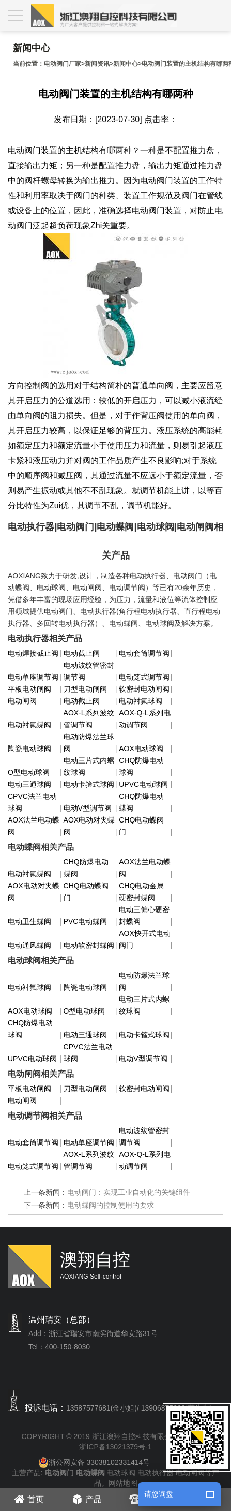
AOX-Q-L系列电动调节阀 (145, 719)
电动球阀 (120, 1473)
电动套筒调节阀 (144, 653)
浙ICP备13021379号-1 (115, 1447)
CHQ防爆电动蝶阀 (141, 802)
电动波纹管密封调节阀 (89, 671)
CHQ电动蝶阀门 (141, 826)
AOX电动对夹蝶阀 (89, 826)
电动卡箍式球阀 (89, 784)
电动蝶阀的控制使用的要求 (110, 1205)
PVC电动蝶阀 (85, 921)
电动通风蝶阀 (29, 945)
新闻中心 (125, 63)
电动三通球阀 (29, 784)
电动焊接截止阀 (33, 653)
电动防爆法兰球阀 (89, 742)
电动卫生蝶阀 (29, 921)
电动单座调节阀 (33, 677)
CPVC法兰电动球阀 (32, 802)
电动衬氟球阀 (140, 701)
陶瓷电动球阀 (29, 748)
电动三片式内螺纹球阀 (89, 766)
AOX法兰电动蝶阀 (33, 826)
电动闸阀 (22, 701)
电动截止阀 (82, 653)
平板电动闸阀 (29, 689)
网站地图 (123, 1483)
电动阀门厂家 (62, 63)
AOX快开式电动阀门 (145, 939)
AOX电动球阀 (141, 748)
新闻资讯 (97, 63)
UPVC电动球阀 (143, 784)
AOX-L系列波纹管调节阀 (89, 719)
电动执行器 (155, 1473)
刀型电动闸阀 (85, 689)
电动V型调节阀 (88, 808)
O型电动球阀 (29, 772)
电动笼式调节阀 (144, 677)
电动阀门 (24, 150)
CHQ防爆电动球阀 (141, 766)
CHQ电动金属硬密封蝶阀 (141, 892)
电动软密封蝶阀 (89, 945)
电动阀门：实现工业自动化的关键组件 (128, 1192)
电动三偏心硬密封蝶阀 (144, 915)
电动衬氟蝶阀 (29, 725)
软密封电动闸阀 (144, 689)
